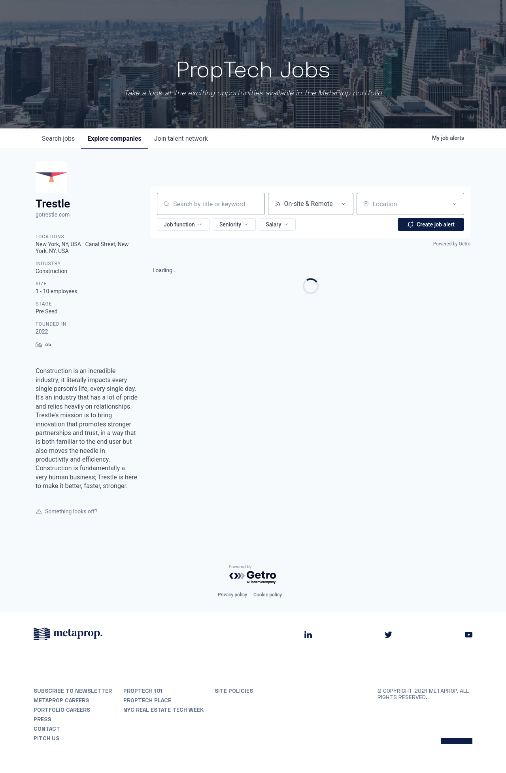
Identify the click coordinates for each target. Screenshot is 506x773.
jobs (58, 138)
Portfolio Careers (62, 710)
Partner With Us (447, 16)
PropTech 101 (142, 691)
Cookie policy (267, 595)
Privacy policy (232, 595)
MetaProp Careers (61, 700)
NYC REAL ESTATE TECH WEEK (163, 710)
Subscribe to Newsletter (73, 691)
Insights (394, 16)
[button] (183, 224)
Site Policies (234, 691)
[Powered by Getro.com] (253, 574)
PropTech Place (147, 700)
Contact (47, 729)
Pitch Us (46, 738)
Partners (357, 16)
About (282, 16)
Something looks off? (66, 511)
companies (114, 138)
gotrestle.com (53, 214)
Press (42, 719)
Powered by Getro (451, 244)
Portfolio (317, 16)
